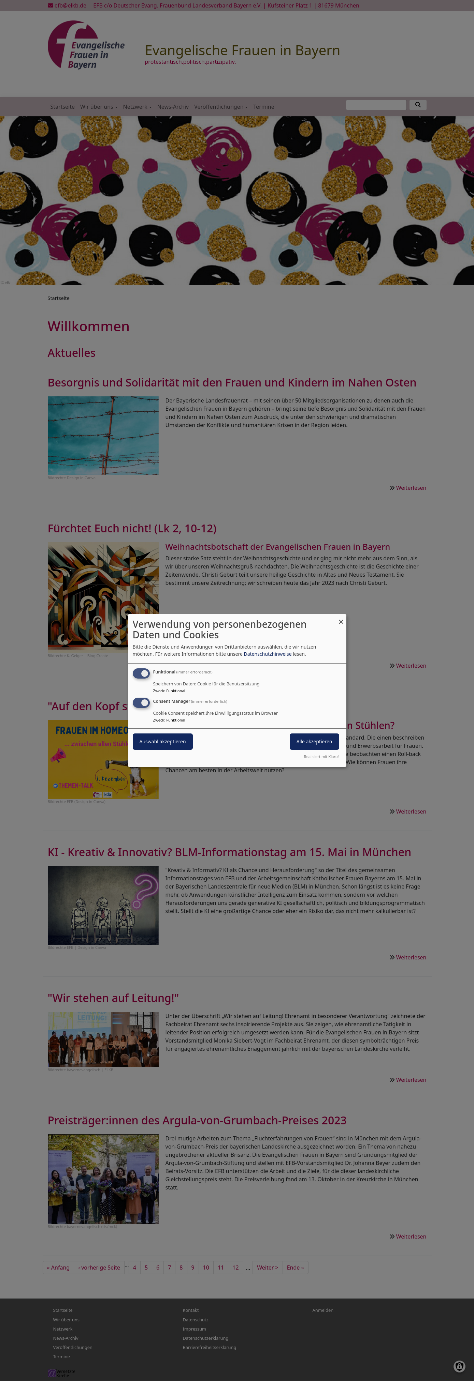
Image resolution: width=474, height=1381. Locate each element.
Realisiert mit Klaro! (321, 756)
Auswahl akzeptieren (163, 741)
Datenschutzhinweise (267, 654)
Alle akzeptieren (314, 741)
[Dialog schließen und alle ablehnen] (341, 618)
